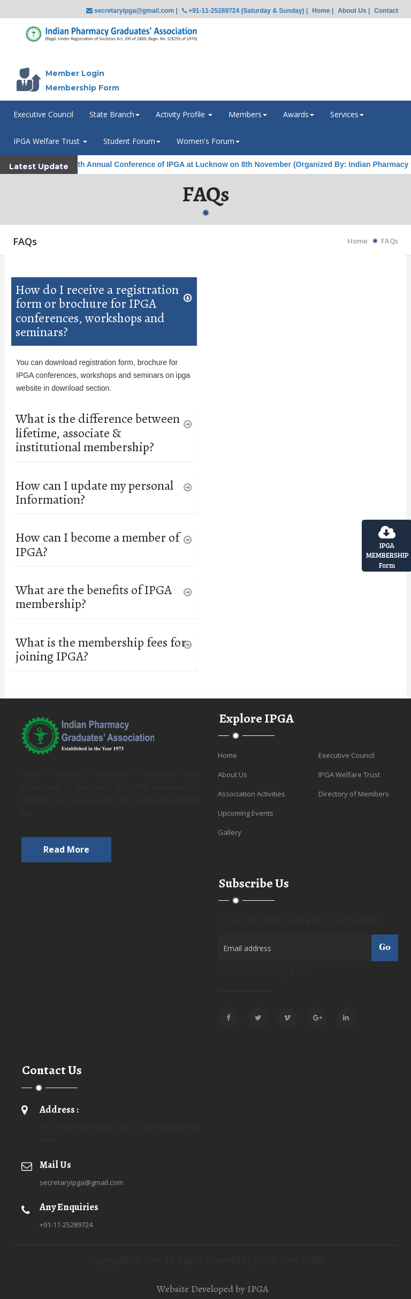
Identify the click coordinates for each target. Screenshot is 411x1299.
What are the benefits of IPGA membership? (94, 597)
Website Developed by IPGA (213, 1288)
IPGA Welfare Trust (349, 774)
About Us (232, 774)
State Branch (114, 114)
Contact (386, 10)
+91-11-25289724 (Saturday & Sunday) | (245, 10)
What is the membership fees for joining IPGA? (101, 649)
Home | (322, 10)
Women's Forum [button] (208, 141)
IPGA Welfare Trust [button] (50, 141)
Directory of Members (353, 794)
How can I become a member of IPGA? (97, 544)
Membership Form (82, 88)
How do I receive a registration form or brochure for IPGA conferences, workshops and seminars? (97, 311)
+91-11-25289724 (66, 1224)
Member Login (74, 73)
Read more (66, 849)
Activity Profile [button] (184, 114)
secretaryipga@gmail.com (81, 1182)
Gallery (229, 832)
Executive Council (43, 114)
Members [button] (248, 114)
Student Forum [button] (132, 141)
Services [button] (347, 114)
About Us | (354, 10)
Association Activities (251, 794)
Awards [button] (298, 114)
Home (357, 241)
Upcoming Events (245, 813)
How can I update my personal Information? (94, 492)
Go (385, 948)
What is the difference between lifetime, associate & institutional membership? (98, 433)
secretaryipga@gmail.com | (132, 10)
